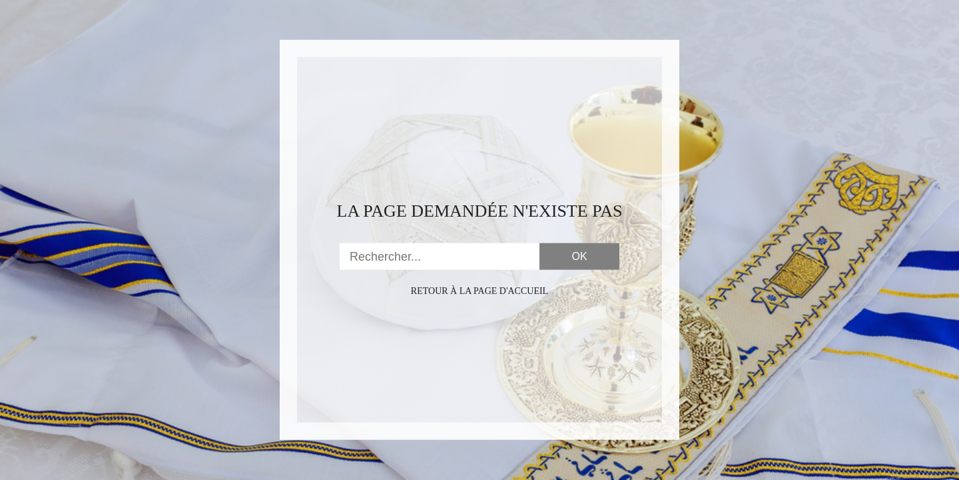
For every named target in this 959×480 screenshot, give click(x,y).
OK (579, 256)
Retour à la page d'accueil (479, 291)
